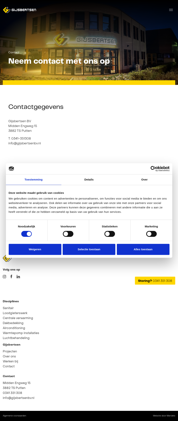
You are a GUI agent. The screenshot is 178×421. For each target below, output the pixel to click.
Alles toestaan (143, 249)
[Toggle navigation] (171, 10)
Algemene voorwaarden (14, 416)
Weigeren (35, 249)
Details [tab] (89, 179)
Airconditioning (14, 348)
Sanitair (8, 328)
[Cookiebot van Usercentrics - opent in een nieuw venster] (153, 168)
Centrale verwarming (18, 338)
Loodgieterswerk (15, 333)
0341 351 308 (12, 405)
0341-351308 (21, 138)
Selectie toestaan (89, 249)
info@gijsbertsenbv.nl (24, 143)
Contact (13, 52)
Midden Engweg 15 (16, 395)
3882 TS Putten (14, 400)
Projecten (10, 364)
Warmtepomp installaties (21, 353)
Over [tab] (144, 179)
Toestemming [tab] (34, 179)
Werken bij (10, 374)
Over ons (9, 369)
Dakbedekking (13, 343)
